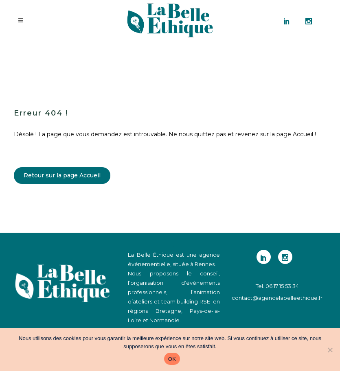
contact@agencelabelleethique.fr (277, 298)
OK (172, 359)
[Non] (330, 350)
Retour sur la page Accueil (62, 175)
